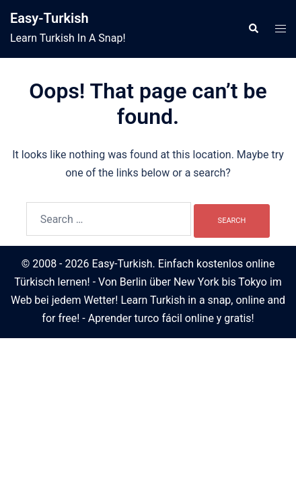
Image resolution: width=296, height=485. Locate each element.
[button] (253, 29)
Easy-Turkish (49, 18)
